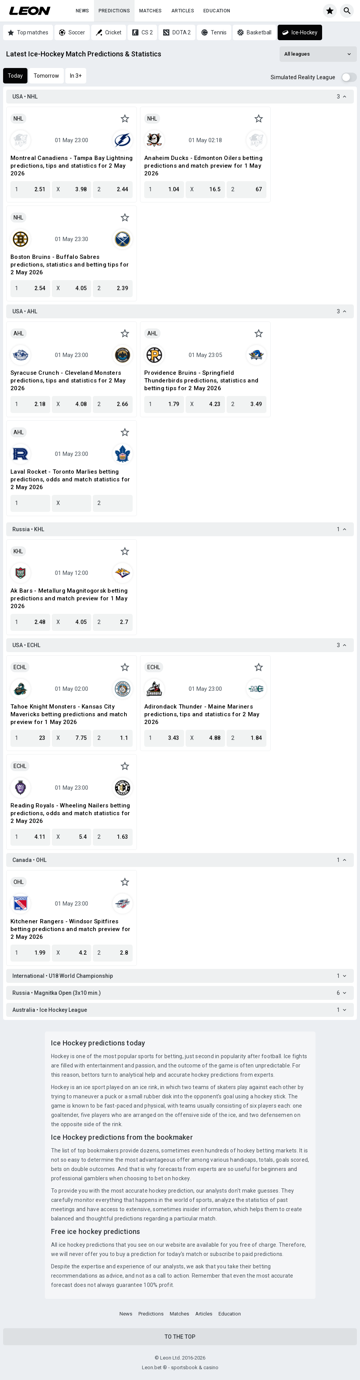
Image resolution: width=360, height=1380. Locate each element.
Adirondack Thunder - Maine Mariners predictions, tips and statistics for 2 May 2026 (201, 714)
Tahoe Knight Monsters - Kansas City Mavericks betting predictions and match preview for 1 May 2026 (68, 714)
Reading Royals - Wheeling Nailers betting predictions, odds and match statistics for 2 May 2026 (70, 813)
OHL (19, 882)
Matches (150, 11)
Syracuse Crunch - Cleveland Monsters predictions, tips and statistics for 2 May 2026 (68, 380)
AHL (19, 333)
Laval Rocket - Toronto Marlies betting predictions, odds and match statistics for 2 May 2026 (70, 479)
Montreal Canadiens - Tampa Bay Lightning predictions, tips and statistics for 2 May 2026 (71, 166)
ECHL (20, 667)
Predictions (114, 11)
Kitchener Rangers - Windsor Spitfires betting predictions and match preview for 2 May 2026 (70, 929)
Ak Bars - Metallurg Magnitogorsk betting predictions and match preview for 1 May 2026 (69, 598)
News (82, 11)
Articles (182, 11)
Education (216, 11)
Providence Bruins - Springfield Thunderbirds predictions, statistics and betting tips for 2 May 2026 (201, 380)
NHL (18, 119)
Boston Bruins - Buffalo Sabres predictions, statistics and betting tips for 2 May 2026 (69, 264)
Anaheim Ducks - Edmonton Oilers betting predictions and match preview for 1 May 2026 (203, 166)
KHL (18, 551)
